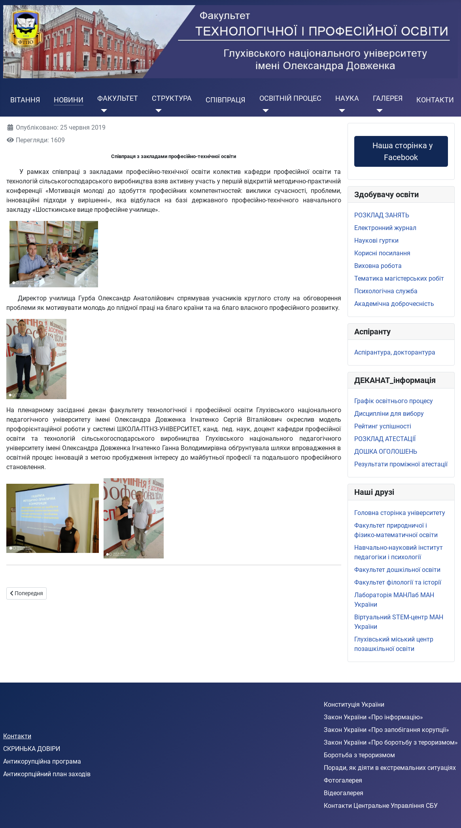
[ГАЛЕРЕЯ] (378, 110)
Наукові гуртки (376, 240)
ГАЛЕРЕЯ (387, 98)
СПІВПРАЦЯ (225, 100)
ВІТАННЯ (25, 100)
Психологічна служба (386, 291)
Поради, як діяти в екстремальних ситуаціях (390, 767)
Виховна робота (378, 266)
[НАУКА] (340, 110)
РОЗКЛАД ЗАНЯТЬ (381, 215)
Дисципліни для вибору (389, 413)
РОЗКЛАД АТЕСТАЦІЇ (385, 439)
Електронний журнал (385, 228)
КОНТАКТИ (435, 100)
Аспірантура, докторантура (394, 352)
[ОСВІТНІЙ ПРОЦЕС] (264, 110)
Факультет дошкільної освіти (397, 569)
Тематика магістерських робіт (399, 278)
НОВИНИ (68, 100)
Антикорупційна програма (42, 761)
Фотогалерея (343, 780)
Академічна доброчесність (394, 303)
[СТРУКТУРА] (157, 110)
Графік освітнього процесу (393, 401)
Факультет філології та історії (397, 582)
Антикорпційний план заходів (47, 774)
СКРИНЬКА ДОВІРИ (31, 749)
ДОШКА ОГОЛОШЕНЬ (385, 451)
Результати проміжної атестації (401, 464)
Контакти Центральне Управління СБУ (381, 805)
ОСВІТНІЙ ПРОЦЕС (290, 98)
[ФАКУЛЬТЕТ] (102, 110)
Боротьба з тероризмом (359, 755)
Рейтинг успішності (382, 426)
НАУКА (347, 98)
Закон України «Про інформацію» (373, 717)
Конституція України (354, 704)
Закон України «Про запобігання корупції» (386, 730)
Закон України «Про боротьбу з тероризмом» (391, 742)
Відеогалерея (343, 793)
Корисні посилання (382, 253)
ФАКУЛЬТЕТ (117, 98)
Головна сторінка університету (399, 513)
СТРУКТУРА (172, 98)
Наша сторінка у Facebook (401, 151)
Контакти (17, 736)
